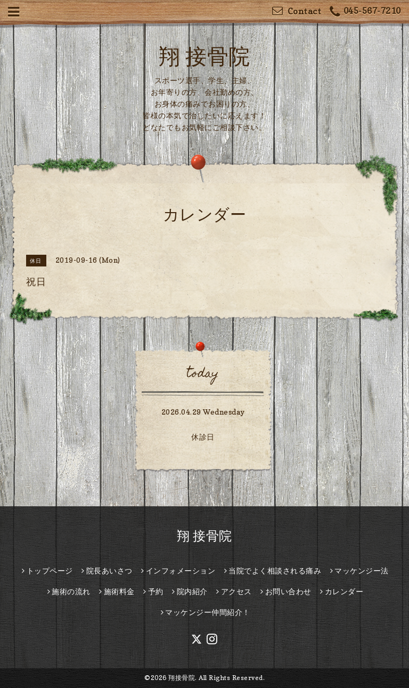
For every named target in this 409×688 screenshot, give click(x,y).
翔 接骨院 (204, 56)
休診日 (203, 436)
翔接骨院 (181, 678)
